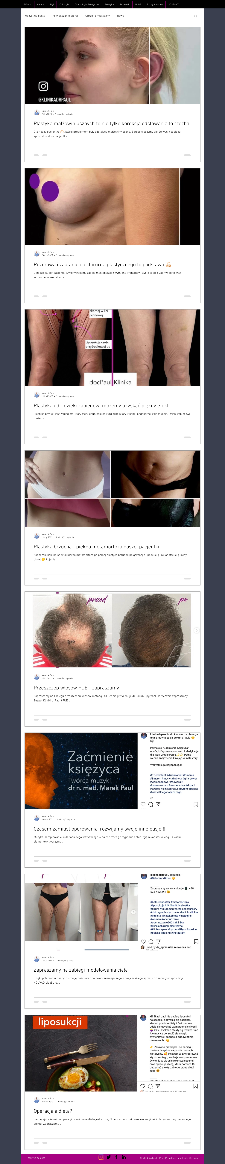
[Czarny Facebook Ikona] (116, 1157)
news (120, 16)
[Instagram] (101, 1157)
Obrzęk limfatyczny (97, 16)
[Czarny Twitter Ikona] (109, 1157)
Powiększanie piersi (65, 16)
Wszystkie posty (35, 16)
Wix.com (193, 1158)
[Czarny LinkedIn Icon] (124, 1157)
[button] (195, 16)
